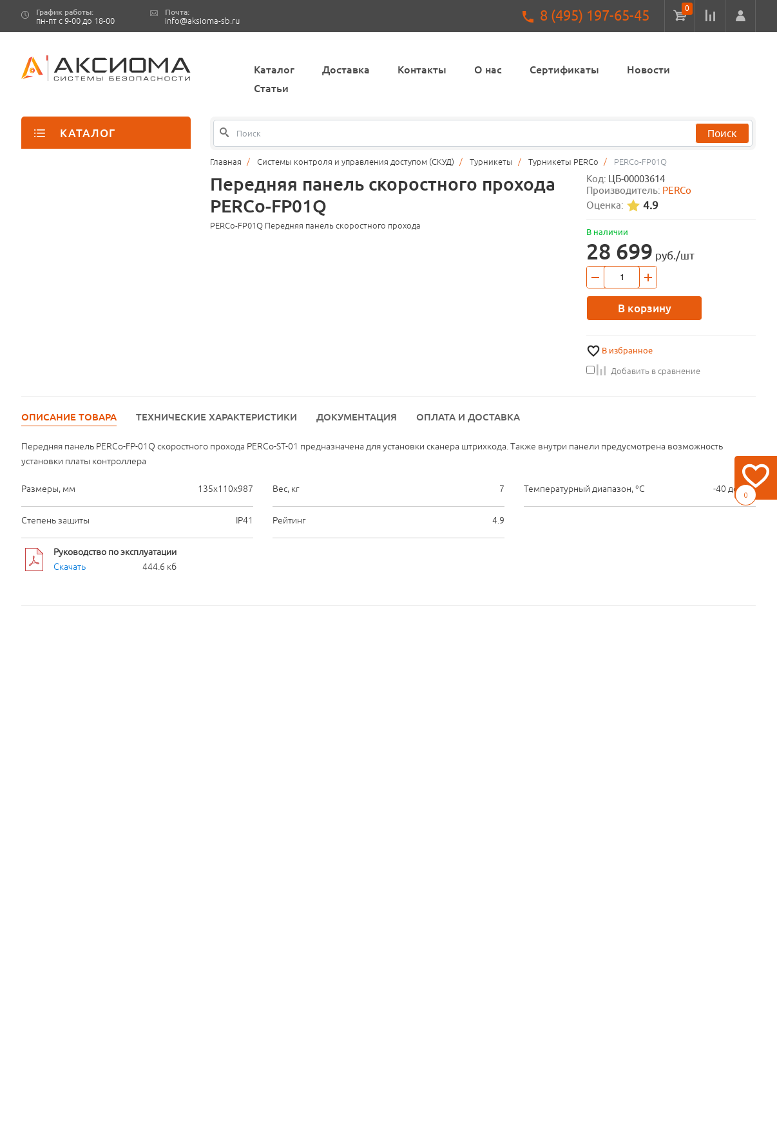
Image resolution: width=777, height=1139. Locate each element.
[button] (740, 16)
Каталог (274, 69)
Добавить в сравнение (643, 370)
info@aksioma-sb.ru (202, 21)
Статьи (271, 88)
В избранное (627, 350)
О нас (488, 69)
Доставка (346, 69)
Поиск (722, 133)
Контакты (422, 69)
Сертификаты (564, 69)
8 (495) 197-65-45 (594, 16)
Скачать (69, 566)
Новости (648, 69)
